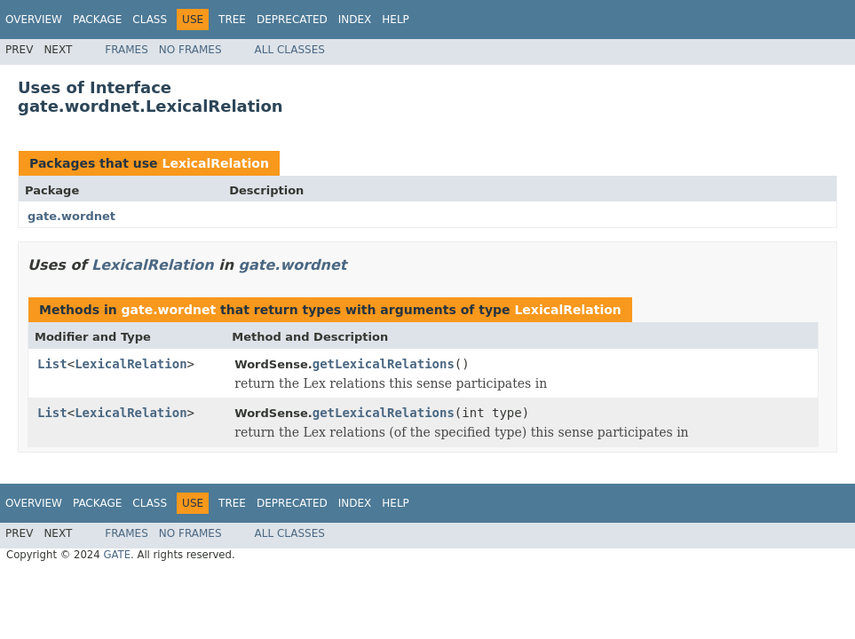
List (52, 364)
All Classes (290, 49)
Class (149, 19)
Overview (33, 19)
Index (355, 19)
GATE (117, 554)
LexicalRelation (215, 163)
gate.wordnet (71, 216)
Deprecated (292, 19)
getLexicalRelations (384, 364)
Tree (232, 19)
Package (97, 19)
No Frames (190, 49)
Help (395, 19)
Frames (126, 49)
